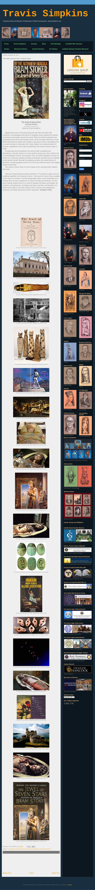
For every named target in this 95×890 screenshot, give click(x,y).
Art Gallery (53, 49)
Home (31, 873)
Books (6, 49)
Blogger (70, 884)
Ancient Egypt (10, 849)
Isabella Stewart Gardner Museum (75, 49)
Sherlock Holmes (20, 49)
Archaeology (18, 849)
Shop (44, 44)
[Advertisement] (31, 863)
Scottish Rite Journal (74, 44)
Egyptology (35, 849)
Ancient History (38, 49)
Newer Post (7, 873)
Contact (34, 44)
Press (6, 44)
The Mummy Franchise (45, 849)
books (23, 849)
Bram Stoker (29, 849)
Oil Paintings (56, 44)
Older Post (56, 873)
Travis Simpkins (45, 13)
